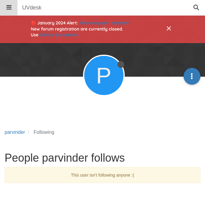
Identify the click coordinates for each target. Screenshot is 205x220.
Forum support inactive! (104, 23)
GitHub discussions (59, 35)
